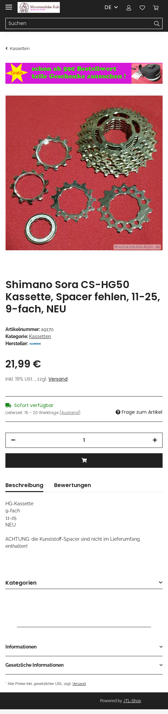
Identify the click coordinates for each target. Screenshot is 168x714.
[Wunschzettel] (142, 7)
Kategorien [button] (21, 583)
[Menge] (84, 440)
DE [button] (108, 7)
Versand (58, 379)
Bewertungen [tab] (72, 485)
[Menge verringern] (13, 440)
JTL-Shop (132, 700)
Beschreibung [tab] (24, 485)
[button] (129, 7)
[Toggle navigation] (8, 4)
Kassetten (40, 336)
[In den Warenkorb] (84, 460)
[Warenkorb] (156, 7)
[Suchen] (78, 23)
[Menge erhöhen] (154, 440)
